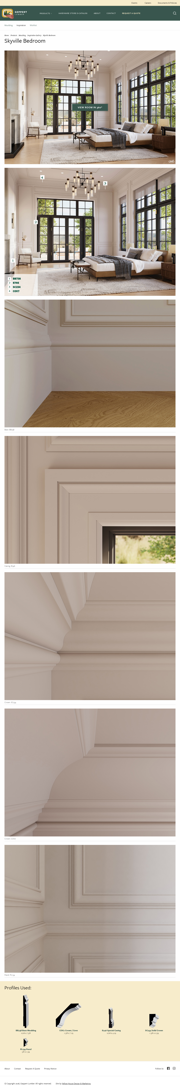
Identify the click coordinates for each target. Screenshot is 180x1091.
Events (134, 3)
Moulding (8, 25)
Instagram (174, 1068)
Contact (111, 13)
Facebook (168, 1068)
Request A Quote (131, 13)
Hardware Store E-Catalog (73, 13)
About (97, 13)
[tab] (46, 13)
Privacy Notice (50, 1068)
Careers (148, 3)
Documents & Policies (167, 3)
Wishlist (33, 25)
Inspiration (21, 25)
